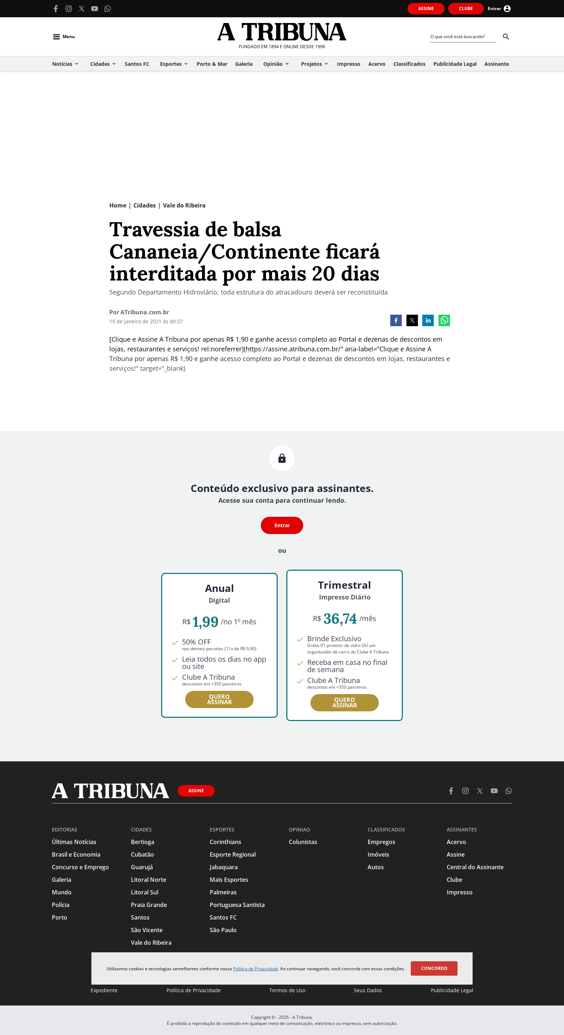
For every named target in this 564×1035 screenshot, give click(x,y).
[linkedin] (428, 321)
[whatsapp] (444, 321)
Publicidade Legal (452, 990)
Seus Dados (368, 990)
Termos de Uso (287, 990)
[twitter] (412, 321)
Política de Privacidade (255, 969)
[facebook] (396, 321)
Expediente (104, 990)
